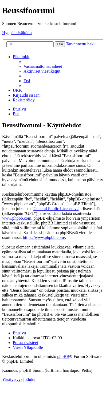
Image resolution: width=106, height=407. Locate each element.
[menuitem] (42, 66)
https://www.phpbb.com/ (44, 237)
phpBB (63, 356)
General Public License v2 (55, 208)
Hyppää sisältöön (17, 32)
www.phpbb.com (16, 218)
